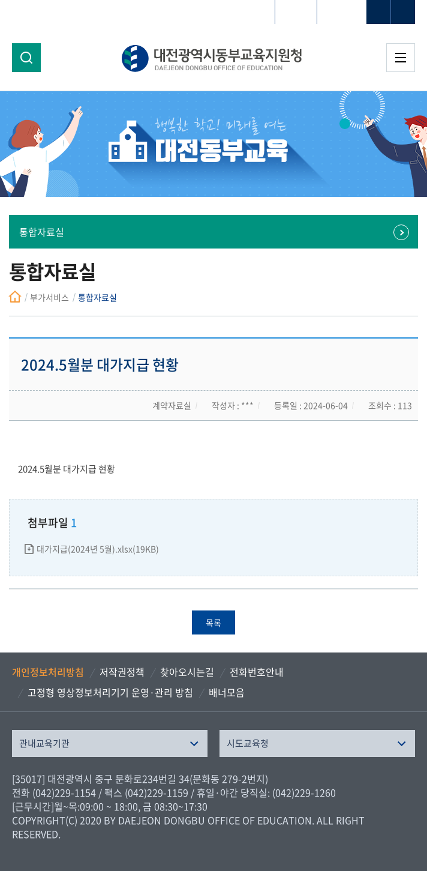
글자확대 (378, 12)
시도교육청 (248, 743)
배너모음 (227, 692)
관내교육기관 (44, 743)
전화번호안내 (257, 672)
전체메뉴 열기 (400, 57)
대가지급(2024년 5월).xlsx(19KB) (98, 548)
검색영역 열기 (26, 57)
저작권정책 (122, 672)
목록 (213, 622)
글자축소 (403, 12)
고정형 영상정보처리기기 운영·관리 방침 (110, 692)
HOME (296, 12)
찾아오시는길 (187, 672)
